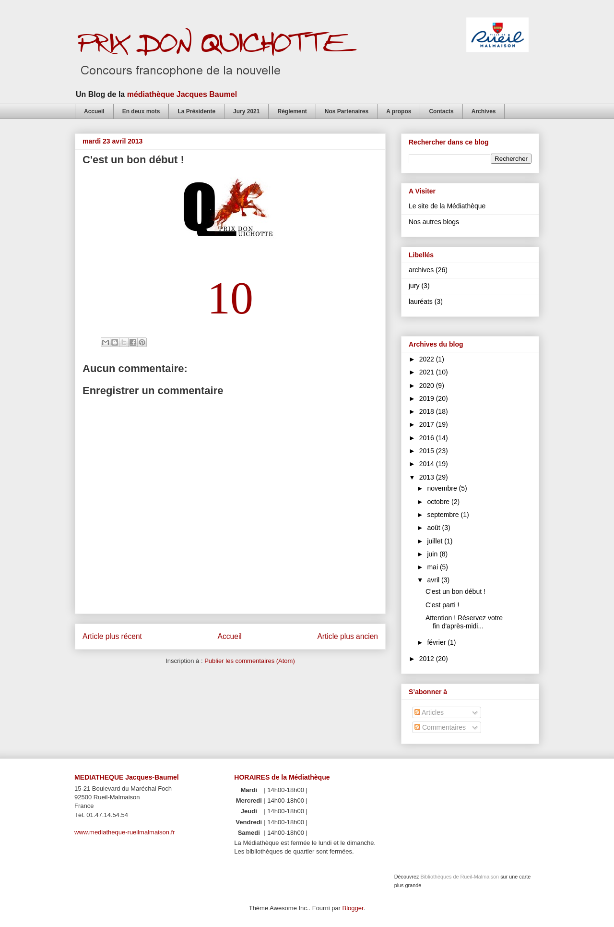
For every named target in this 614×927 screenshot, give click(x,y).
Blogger (353, 908)
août (434, 527)
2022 (427, 359)
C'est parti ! (442, 605)
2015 (427, 451)
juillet (435, 541)
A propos (398, 111)
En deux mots (141, 111)
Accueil (94, 111)
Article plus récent (112, 636)
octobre (439, 502)
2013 (427, 477)
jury (414, 285)
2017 (427, 424)
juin (433, 554)
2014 (427, 464)
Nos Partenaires (346, 111)
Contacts (441, 111)
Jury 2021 (246, 111)
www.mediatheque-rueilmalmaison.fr (124, 832)
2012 (427, 658)
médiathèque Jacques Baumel (182, 94)
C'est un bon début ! (455, 591)
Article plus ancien (347, 636)
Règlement (292, 111)
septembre (443, 514)
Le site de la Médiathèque (447, 206)
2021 (427, 372)
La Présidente (196, 111)
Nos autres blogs (434, 222)
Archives (484, 111)
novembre (443, 488)
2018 (427, 411)
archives (421, 270)
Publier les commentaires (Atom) (249, 660)
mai (433, 567)
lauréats (421, 301)
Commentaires (440, 727)
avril (434, 580)
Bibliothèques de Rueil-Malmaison (459, 876)
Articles (429, 712)
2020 (427, 385)
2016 (427, 438)
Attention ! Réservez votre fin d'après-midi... (464, 622)
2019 (427, 398)
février (437, 642)
